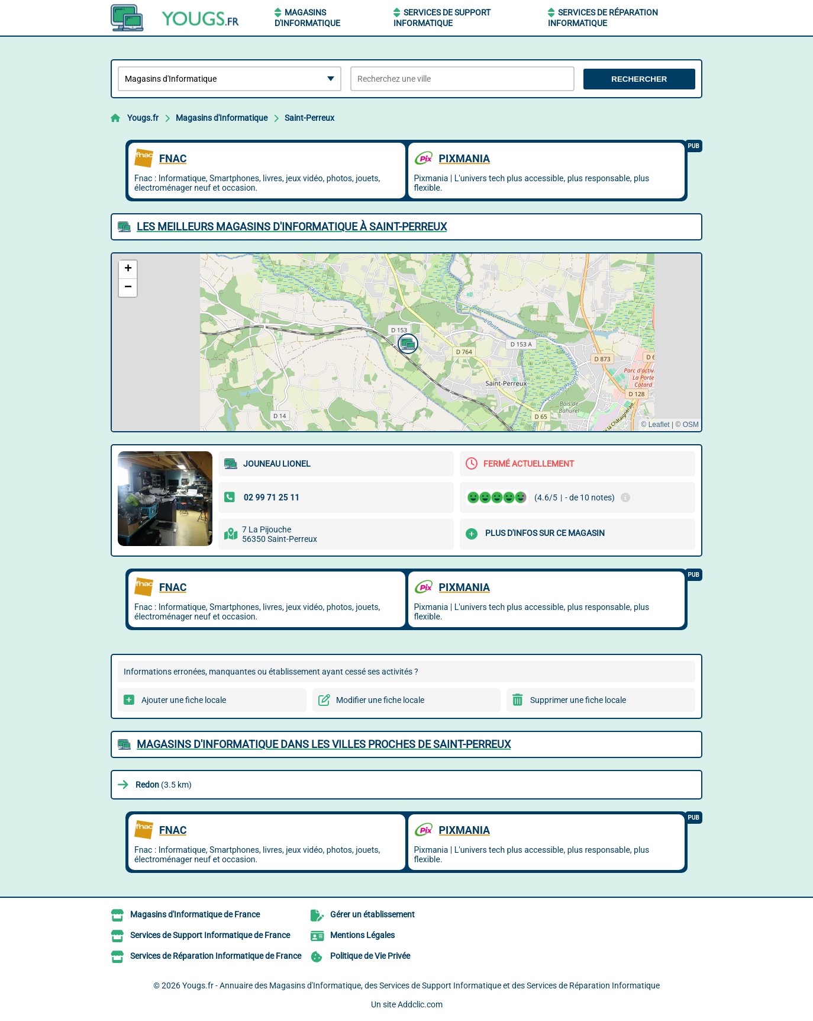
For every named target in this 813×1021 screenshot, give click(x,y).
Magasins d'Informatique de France (195, 914)
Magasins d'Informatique (221, 118)
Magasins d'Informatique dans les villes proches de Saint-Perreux (324, 744)
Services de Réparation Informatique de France (215, 956)
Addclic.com (420, 1004)
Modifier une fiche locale (380, 700)
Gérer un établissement (372, 914)
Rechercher (639, 79)
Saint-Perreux (309, 118)
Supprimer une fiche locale (578, 700)
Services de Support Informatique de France (210, 935)
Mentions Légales (362, 935)
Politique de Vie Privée (370, 956)
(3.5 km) (164, 784)
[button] (406, 342)
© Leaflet (655, 424)
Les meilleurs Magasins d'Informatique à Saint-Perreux (292, 226)
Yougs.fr (143, 118)
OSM (691, 424)
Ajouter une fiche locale (183, 700)
